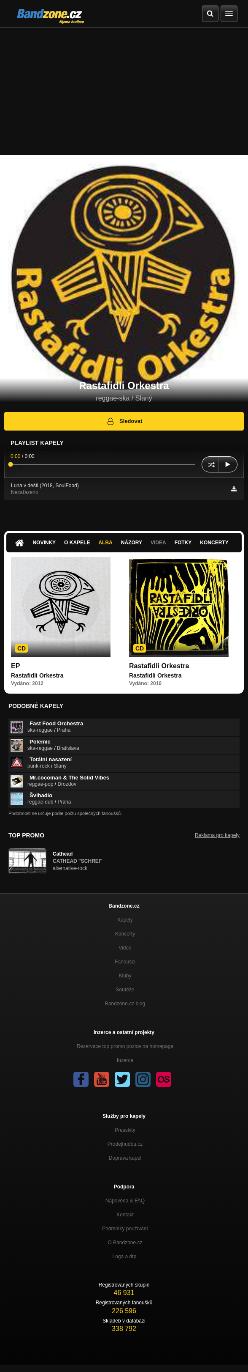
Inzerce (125, 1060)
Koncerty (214, 543)
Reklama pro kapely (217, 835)
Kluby (125, 976)
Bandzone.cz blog (125, 1004)
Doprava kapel (125, 1158)
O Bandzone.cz (125, 1243)
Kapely (125, 920)
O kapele (77, 543)
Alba (105, 543)
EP (15, 666)
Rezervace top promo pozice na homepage (125, 1046)
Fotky (183, 543)
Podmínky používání (125, 1229)
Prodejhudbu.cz (125, 1144)
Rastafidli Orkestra (159, 666)
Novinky (44, 543)
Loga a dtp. (124, 1256)
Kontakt (125, 1215)
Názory (131, 543)
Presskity (125, 1130)
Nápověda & (125, 1201)
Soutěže (125, 990)
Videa (158, 543)
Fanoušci (125, 962)
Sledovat (124, 421)
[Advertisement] (124, 91)
